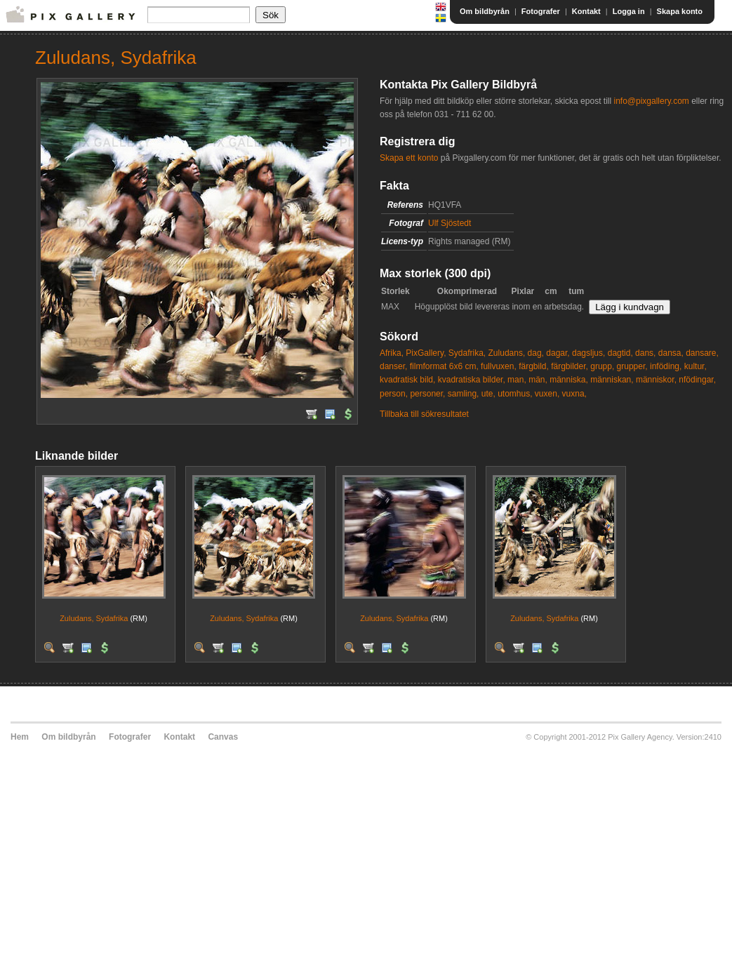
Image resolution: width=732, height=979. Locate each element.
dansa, (671, 353)
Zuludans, (507, 353)
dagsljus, (588, 353)
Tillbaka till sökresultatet (424, 414)
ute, (488, 394)
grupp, (602, 366)
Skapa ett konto (409, 158)
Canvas (223, 737)
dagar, (557, 353)
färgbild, (534, 366)
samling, (463, 394)
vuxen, (547, 394)
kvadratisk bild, (407, 380)
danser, (393, 366)
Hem (20, 737)
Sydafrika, (467, 353)
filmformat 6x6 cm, (444, 366)
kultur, (695, 366)
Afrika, (392, 353)
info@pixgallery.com (650, 101)
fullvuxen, (499, 366)
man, (516, 380)
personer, (427, 394)
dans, (645, 353)
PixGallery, (426, 353)
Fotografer (540, 11)
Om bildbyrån (485, 11)
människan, (611, 380)
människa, (569, 380)
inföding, (665, 366)
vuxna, (574, 394)
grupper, (632, 366)
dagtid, (620, 353)
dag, (536, 353)
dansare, (702, 353)
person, (394, 394)
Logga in (629, 11)
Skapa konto (680, 11)
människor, (656, 380)
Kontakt (586, 11)
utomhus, (515, 394)
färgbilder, (569, 366)
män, (537, 380)
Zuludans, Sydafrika (94, 618)
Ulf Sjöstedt (449, 223)
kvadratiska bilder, (471, 380)
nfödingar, (697, 380)
